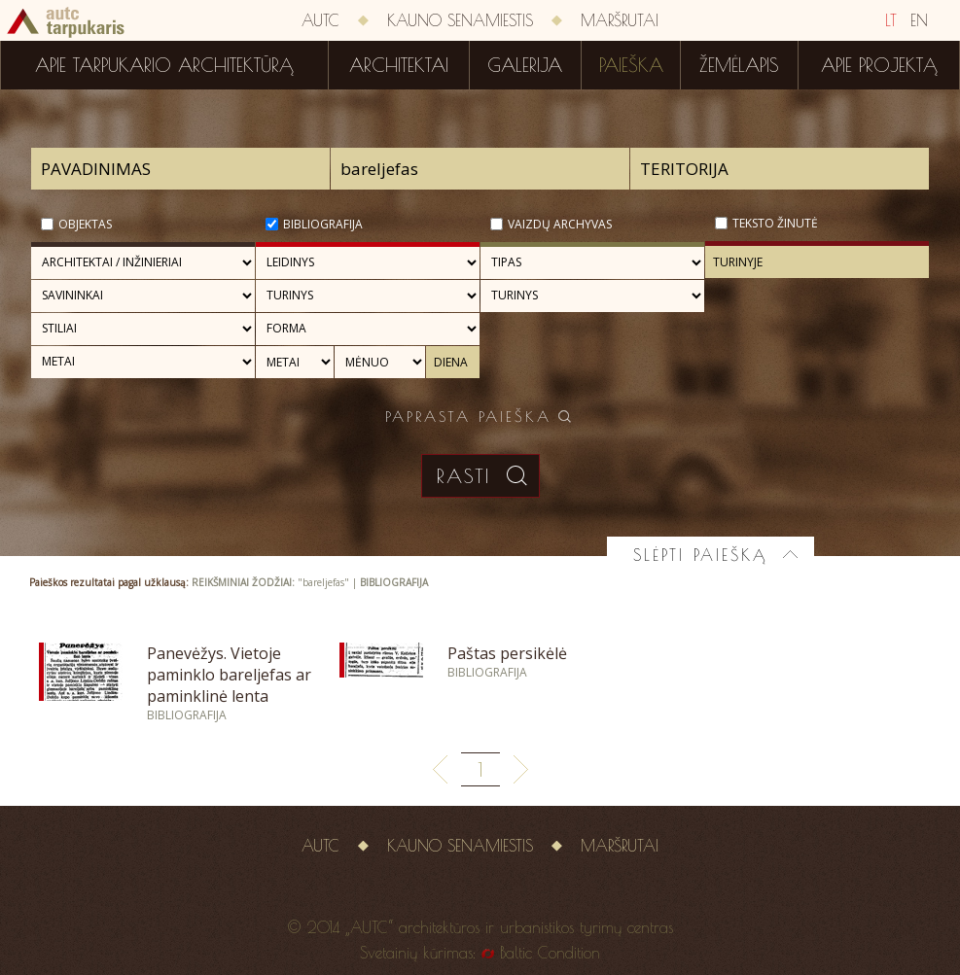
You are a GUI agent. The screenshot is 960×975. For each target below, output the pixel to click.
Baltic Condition (550, 952)
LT (891, 20)
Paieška (631, 65)
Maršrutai (619, 20)
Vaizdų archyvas (560, 224)
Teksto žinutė (775, 223)
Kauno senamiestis (460, 20)
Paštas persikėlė (507, 653)
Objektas (85, 224)
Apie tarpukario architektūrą (164, 65)
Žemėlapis (739, 65)
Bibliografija (323, 224)
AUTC (320, 20)
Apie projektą (879, 65)
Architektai (398, 65)
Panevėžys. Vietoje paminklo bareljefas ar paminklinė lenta (229, 675)
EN (919, 20)
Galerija (524, 65)
